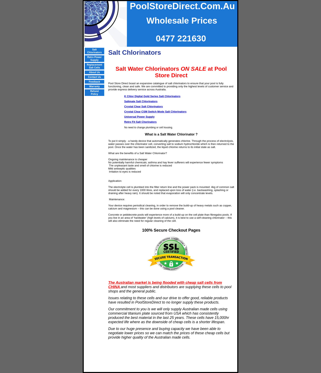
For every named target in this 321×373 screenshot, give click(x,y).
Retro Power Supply (94, 58)
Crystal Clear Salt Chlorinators (143, 106)
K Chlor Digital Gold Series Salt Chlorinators (152, 96)
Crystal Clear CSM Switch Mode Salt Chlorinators (155, 111)
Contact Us (94, 77)
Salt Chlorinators (94, 51)
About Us (94, 72)
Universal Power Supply (139, 116)
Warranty (94, 86)
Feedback (94, 81)
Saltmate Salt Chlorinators (141, 101)
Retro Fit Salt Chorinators (140, 121)
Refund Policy (94, 93)
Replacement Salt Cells (94, 66)
